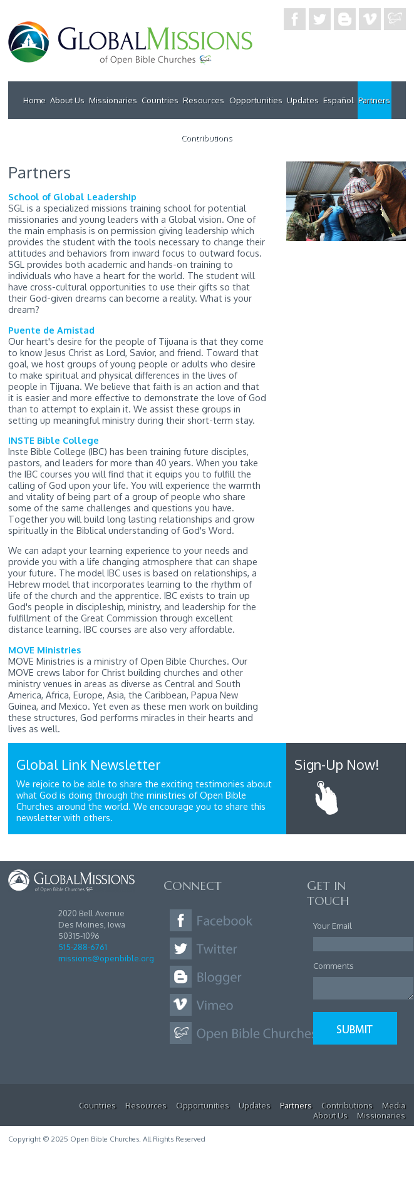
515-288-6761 (82, 947)
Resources (203, 100)
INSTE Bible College (53, 440)
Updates (303, 100)
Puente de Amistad (51, 329)
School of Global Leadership (72, 196)
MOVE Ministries (44, 649)
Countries (160, 100)
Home (34, 100)
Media (393, 1105)
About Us (67, 100)
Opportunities (255, 100)
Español (338, 100)
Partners (374, 100)
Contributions (206, 138)
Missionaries (113, 100)
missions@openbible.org (106, 958)
